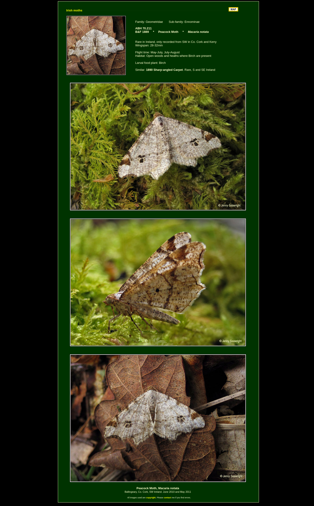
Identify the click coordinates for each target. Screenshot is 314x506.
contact (167, 497)
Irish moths (74, 10)
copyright (151, 497)
